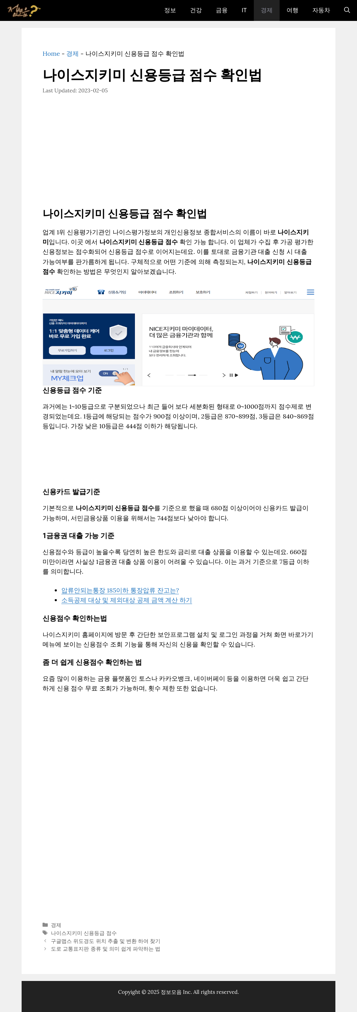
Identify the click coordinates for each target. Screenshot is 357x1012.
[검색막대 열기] (347, 10)
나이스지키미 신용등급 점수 (83, 933)
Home (51, 54)
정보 (170, 10)
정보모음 (171, 992)
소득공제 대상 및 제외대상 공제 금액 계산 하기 (126, 600)
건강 (196, 10)
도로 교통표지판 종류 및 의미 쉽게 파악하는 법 (105, 948)
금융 (222, 10)
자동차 (321, 10)
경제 (267, 10)
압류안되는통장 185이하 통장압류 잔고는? (120, 590)
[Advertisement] (178, 156)
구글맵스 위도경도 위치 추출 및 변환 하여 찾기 (105, 941)
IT (244, 10)
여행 (292, 10)
